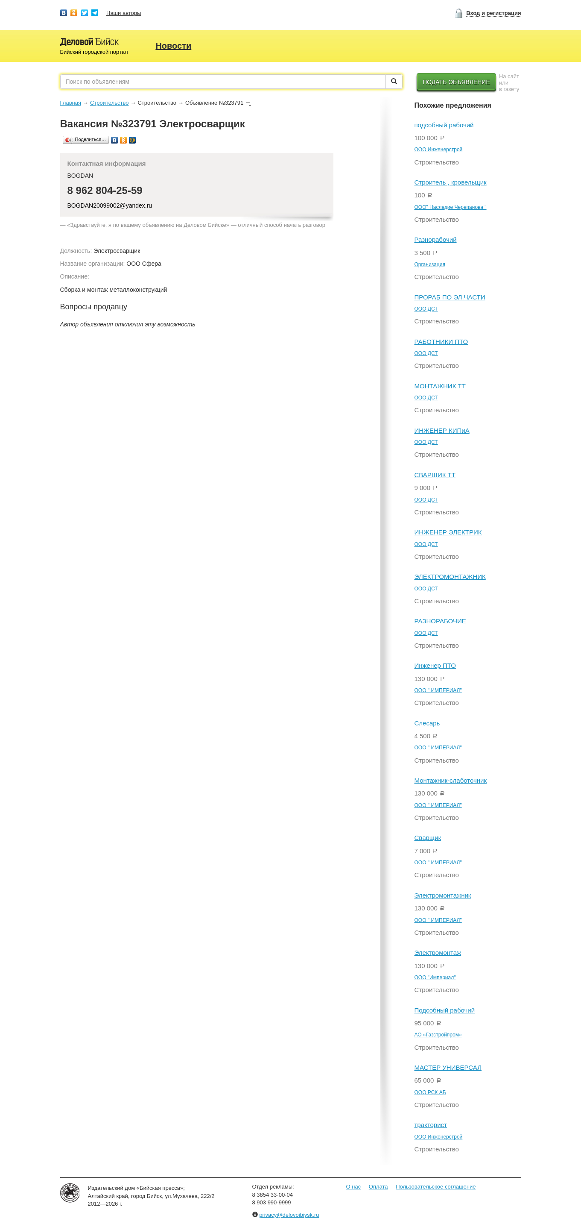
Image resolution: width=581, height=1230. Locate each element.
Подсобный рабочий (445, 1010)
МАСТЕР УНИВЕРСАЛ (448, 1067)
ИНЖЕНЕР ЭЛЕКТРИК (448, 532)
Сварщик (428, 837)
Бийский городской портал (94, 52)
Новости (173, 45)
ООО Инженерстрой (439, 150)
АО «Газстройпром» (438, 1035)
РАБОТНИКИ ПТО (441, 341)
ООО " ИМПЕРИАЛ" (438, 690)
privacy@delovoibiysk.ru (289, 1215)
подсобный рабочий (444, 125)
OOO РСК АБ (430, 1092)
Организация (430, 264)
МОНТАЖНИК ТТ (440, 386)
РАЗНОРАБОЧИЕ (440, 621)
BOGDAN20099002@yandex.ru (109, 205)
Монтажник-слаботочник (451, 780)
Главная (70, 103)
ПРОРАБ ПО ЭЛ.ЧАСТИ (450, 297)
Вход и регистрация (493, 13)
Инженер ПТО (435, 665)
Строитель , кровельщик (451, 182)
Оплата (378, 1186)
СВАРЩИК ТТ (435, 474)
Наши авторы (123, 13)
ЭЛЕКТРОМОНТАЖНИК (450, 576)
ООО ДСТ (426, 309)
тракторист (431, 1124)
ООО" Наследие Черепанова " (451, 207)
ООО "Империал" (435, 977)
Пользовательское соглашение (436, 1186)
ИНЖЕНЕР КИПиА (442, 430)
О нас (353, 1186)
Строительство (109, 103)
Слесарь (427, 723)
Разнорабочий (436, 239)
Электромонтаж (438, 952)
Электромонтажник (443, 895)
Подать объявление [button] (456, 82)
